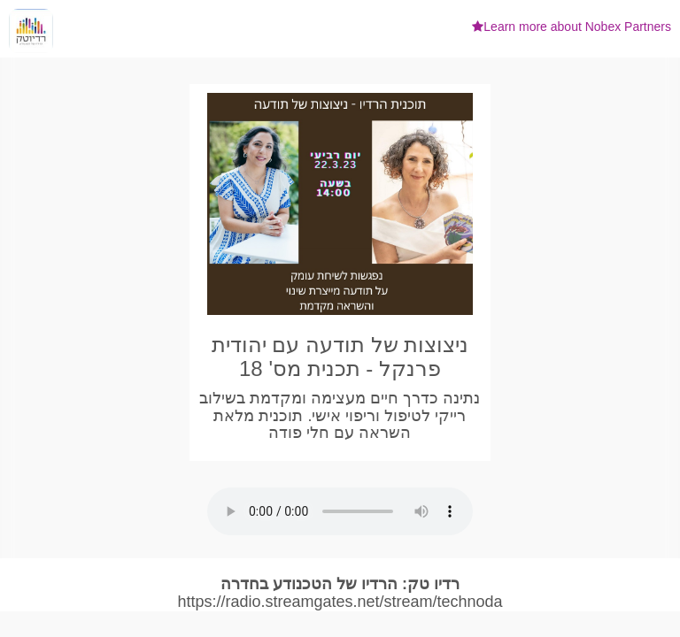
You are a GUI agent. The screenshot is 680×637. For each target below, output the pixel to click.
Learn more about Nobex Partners (571, 26)
